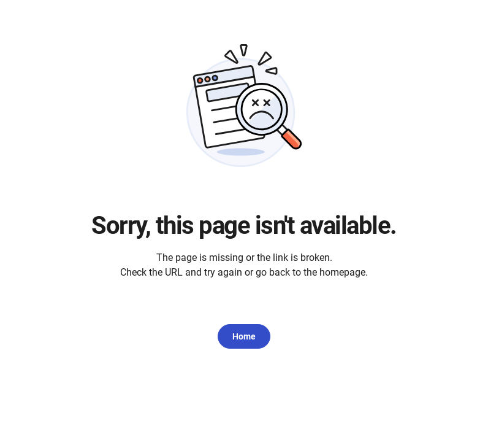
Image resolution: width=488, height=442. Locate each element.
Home (244, 336)
